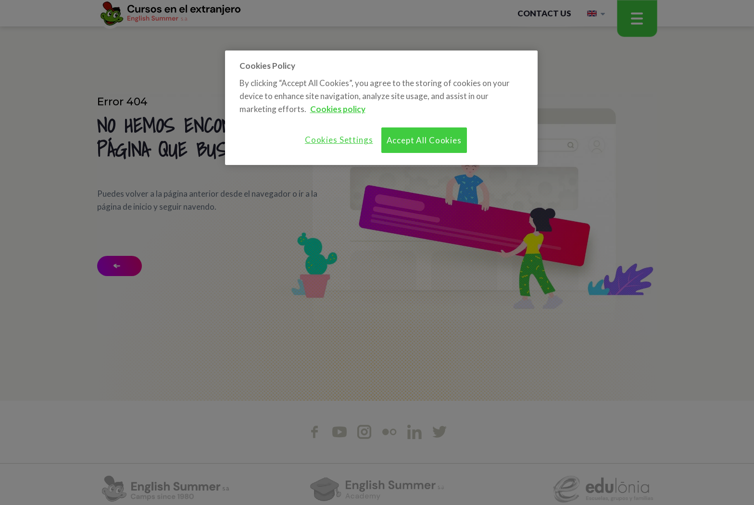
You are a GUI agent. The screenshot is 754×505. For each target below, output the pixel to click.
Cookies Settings (339, 140)
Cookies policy (337, 109)
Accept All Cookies (424, 140)
